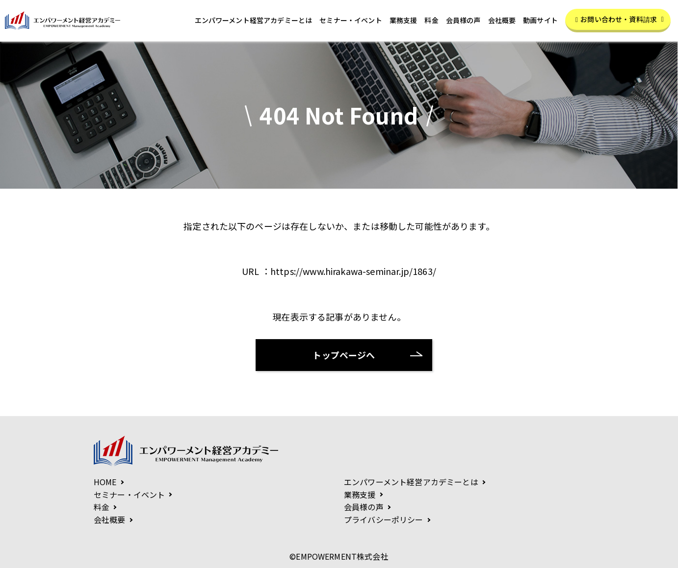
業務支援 (403, 21)
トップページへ (344, 354)
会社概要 (502, 21)
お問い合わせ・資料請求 (619, 19)
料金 (431, 21)
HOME (105, 482)
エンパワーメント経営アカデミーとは (254, 21)
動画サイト (540, 21)
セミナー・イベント (350, 21)
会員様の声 (463, 21)
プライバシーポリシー (383, 519)
